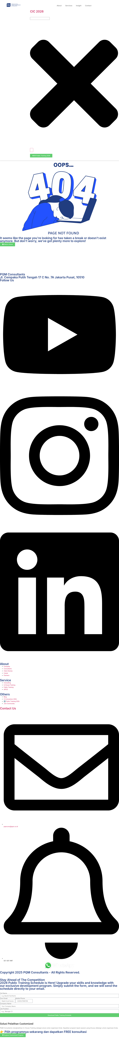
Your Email (3, 998)
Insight (78, 6)
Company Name (5, 1003)
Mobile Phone (20, 998)
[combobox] (40, 18)
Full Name (3, 993)
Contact (88, 6)
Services (68, 6)
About (59, 6)
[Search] (31, 150)
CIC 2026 (37, 11)
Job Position (4, 1009)
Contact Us (8, 708)
